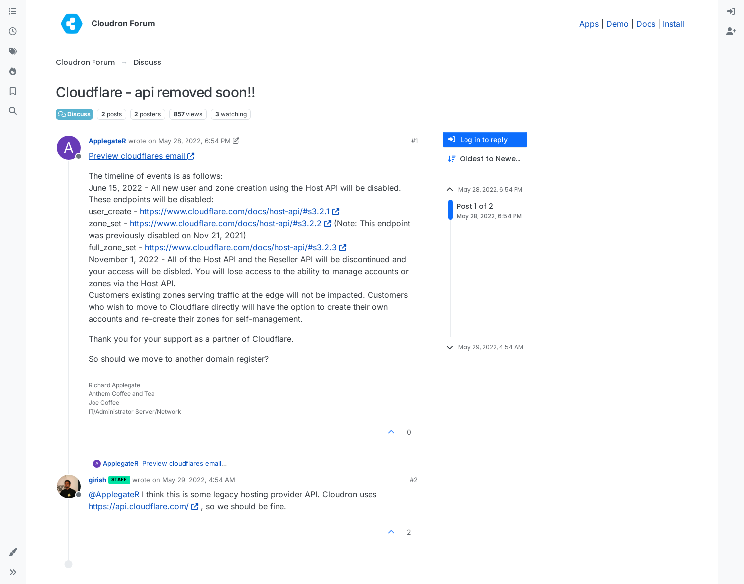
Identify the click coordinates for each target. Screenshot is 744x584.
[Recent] (13, 32)
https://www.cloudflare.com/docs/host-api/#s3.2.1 (239, 211)
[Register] (731, 32)
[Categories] (13, 12)
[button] (13, 552)
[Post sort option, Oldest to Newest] (485, 159)
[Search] (13, 111)
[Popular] (13, 72)
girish (97, 480)
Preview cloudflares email (141, 156)
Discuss (74, 114)
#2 (414, 480)
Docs (645, 24)
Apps (589, 24)
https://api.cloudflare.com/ (143, 506)
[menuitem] (731, 12)
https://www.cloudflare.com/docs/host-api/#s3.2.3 (245, 247)
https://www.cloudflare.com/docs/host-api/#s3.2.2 (230, 223)
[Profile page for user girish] (69, 486)
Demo (617, 24)
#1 (414, 141)
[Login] (731, 12)
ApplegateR (107, 141)
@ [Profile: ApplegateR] (114, 494)
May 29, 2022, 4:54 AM (198, 480)
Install (673, 24)
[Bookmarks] (13, 91)
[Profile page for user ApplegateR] (69, 148)
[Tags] (13, 52)
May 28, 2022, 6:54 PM (194, 141)
